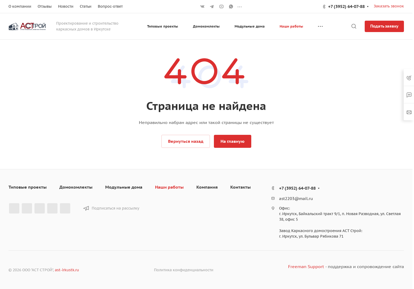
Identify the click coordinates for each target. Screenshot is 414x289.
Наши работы (169, 187)
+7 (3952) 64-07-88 (346, 6)
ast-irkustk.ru (67, 270)
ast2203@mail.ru (296, 198)
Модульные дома (123, 187)
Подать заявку (384, 26)
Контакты (240, 187)
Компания (207, 187)
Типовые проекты (27, 187)
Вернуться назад (185, 141)
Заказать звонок (389, 6)
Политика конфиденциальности (183, 270)
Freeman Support (306, 266)
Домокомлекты (76, 187)
